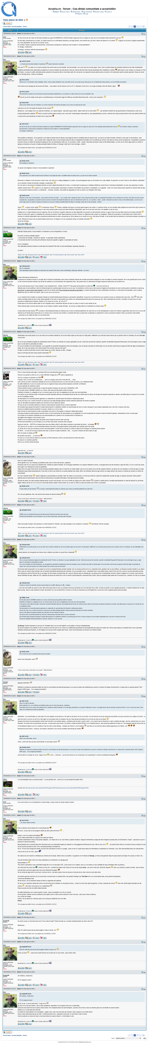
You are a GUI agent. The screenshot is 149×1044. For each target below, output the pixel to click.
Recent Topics (66, 11)
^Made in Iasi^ (21, 254)
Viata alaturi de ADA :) (14, 20)
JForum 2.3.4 (66, 1042)
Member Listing (99, 11)
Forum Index (7, 26)
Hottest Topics (76, 11)
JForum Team (75, 1042)
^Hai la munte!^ (70, 254)
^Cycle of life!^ (81, 254)
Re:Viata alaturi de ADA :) (28, 33)
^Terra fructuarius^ (45, 254)
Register (79, 13)
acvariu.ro (109, 11)
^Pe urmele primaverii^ (58, 254)
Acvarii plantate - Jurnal (19, 26)
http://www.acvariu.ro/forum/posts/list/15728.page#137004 (41, 788)
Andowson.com (88, 1042)
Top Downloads (87, 11)
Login (86, 13)
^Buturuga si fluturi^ (33, 254)
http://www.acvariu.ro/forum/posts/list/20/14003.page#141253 (72, 788)
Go (143, 26)
